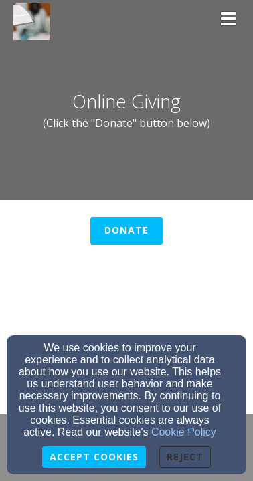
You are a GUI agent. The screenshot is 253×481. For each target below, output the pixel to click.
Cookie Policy (183, 432)
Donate (126, 230)
